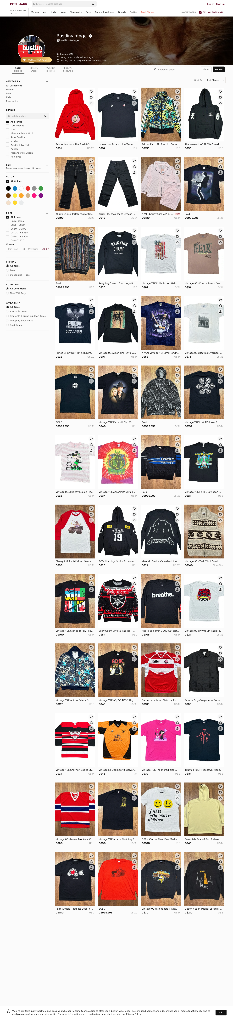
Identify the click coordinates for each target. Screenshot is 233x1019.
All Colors (14, 181)
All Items (13, 265)
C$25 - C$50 (15, 224)
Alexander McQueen (19, 152)
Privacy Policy (133, 1014)
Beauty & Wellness (104, 12)
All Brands (14, 121)
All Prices (13, 217)
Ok (220, 1012)
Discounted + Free (18, 274)
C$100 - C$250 (17, 232)
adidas (12, 141)
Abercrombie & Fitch (19, 133)
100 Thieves (15, 125)
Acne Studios (15, 137)
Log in (210, 4)
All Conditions (16, 288)
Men (45, 12)
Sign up (220, 4)
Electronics (76, 12)
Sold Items (14, 325)
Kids (53, 12)
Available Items (16, 311)
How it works (188, 12)
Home (63, 12)
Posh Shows (147, 12)
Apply (45, 248)
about (206, 69)
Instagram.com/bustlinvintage (76, 57)
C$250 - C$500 (17, 236)
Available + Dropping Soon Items (26, 316)
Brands (122, 12)
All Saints (13, 156)
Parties (133, 12)
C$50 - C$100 (16, 228)
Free (10, 270)
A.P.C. (11, 129)
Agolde (12, 148)
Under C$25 (15, 221)
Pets (88, 12)
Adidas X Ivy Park (17, 145)
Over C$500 (15, 240)
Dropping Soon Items (19, 320)
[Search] (68, 4)
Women (35, 12)
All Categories (14, 85)
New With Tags (16, 293)
